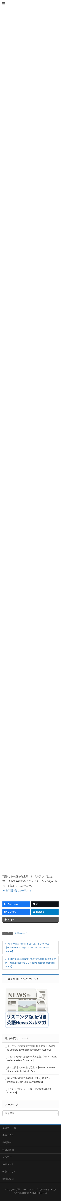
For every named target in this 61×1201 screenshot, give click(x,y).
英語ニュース (9, 1128)
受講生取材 (8, 1178)
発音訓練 (7, 1142)
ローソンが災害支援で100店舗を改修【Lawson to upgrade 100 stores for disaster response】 (31, 1048)
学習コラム (8, 1135)
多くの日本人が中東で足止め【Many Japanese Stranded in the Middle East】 (31, 1069)
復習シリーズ (21, 933)
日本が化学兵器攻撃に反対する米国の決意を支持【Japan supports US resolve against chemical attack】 (30, 963)
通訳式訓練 (8, 1150)
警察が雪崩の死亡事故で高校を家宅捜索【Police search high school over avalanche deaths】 (27, 947)
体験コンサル (9, 1171)
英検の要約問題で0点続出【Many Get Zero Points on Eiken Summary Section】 (29, 1080)
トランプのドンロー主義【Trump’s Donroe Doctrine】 (29, 1090)
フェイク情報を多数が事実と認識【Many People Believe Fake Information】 (32, 1058)
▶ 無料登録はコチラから (17, 890)
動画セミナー (9, 1164)
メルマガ (7, 1157)
